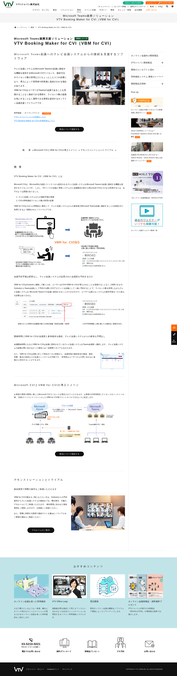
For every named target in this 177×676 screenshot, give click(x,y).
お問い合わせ (151, 10)
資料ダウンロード (138, 6)
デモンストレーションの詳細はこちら (30, 117)
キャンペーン (104, 6)
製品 (55, 10)
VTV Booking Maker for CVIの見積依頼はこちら (34, 121)
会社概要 (138, 10)
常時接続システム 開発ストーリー (147, 77)
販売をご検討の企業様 (133, 3)
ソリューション (66, 10)
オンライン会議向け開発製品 (144, 56)
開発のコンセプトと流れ (142, 70)
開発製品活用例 (138, 84)
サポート (103, 10)
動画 (152, 6)
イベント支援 (90, 10)
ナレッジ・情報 (124, 10)
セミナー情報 (120, 6)
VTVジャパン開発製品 (141, 63)
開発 (79, 10)
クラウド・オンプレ (41, 10)
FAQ (160, 7)
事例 (112, 10)
